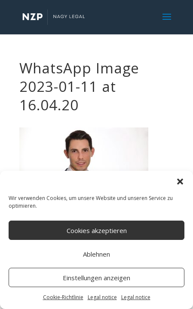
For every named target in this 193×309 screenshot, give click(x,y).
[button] (180, 181)
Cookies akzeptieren (97, 230)
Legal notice (102, 297)
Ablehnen (96, 254)
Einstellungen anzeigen (96, 277)
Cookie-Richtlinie (63, 297)
